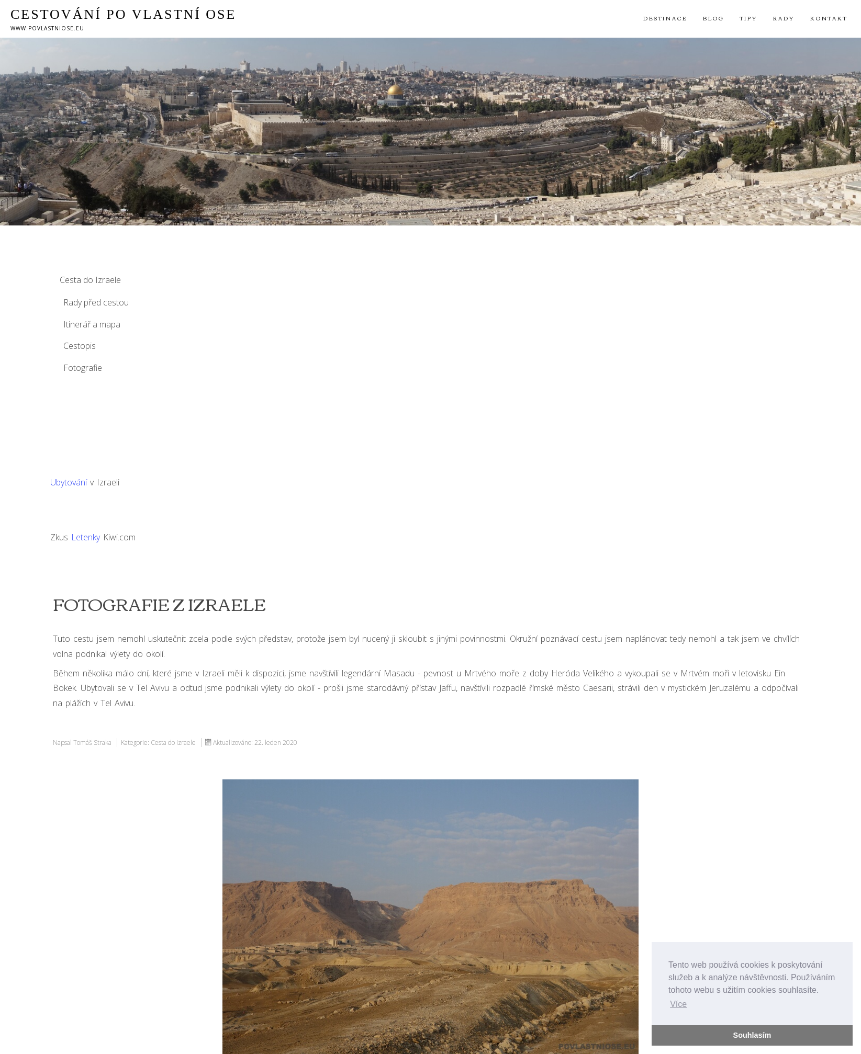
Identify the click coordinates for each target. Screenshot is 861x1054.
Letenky (85, 537)
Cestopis (79, 346)
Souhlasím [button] (752, 1035)
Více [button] (678, 1004)
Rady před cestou (96, 302)
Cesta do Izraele (90, 280)
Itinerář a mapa (91, 324)
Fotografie (82, 367)
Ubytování (68, 482)
